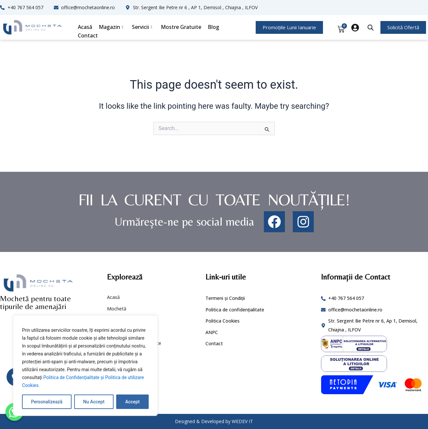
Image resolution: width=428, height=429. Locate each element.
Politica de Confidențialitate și (74, 377)
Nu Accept (93, 401)
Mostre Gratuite (181, 27)
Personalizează (46, 401)
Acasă (85, 27)
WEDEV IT (242, 421)
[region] (85, 365)
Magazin (111, 27)
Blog (213, 27)
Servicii (142, 27)
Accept (132, 401)
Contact (88, 35)
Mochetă (116, 308)
